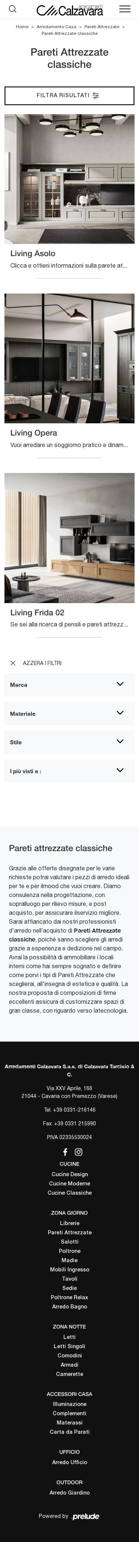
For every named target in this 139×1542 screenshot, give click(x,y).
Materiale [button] (23, 713)
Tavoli (69, 1279)
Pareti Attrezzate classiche (70, 33)
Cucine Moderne (69, 1184)
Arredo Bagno (69, 1307)
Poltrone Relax (69, 1298)
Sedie (69, 1288)
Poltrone (69, 1251)
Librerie (69, 1223)
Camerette (69, 1374)
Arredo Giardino (70, 1493)
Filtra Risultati (68, 96)
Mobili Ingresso (69, 1270)
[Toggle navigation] (124, 9)
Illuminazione (69, 1404)
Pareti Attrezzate (102, 26)
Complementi (69, 1414)
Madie (69, 1260)
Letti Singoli (69, 1346)
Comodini (69, 1356)
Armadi (70, 1365)
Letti (69, 1337)
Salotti (70, 1242)
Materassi (70, 1423)
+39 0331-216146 (74, 1110)
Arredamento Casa (56, 26)
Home (22, 26)
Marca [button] (18, 684)
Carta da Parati (70, 1432)
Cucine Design (70, 1174)
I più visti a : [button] (25, 771)
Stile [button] (16, 742)
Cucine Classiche (69, 1193)
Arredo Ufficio (69, 1462)
